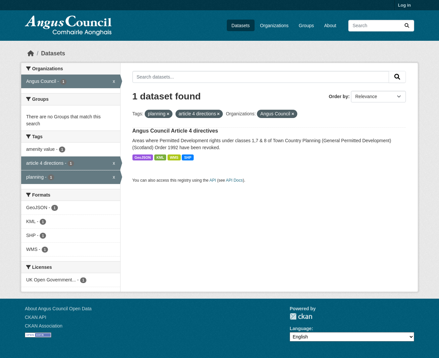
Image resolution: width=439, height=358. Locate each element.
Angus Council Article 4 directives (175, 131)
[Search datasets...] (381, 25)
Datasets (240, 25)
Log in (404, 5)
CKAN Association (44, 325)
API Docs (234, 180)
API (213, 180)
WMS (174, 157)
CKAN (301, 316)
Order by (338, 96)
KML (160, 157)
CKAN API (35, 317)
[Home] (30, 53)
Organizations (274, 25)
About (330, 25)
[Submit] (407, 25)
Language (301, 328)
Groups (306, 25)
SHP (187, 157)
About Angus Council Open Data (58, 308)
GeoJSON (142, 157)
